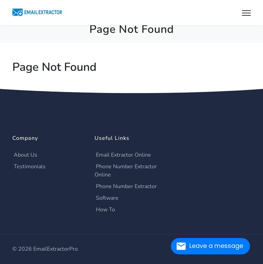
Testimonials (30, 166)
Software (107, 198)
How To (105, 209)
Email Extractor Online (123, 155)
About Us (25, 155)
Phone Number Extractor (126, 186)
